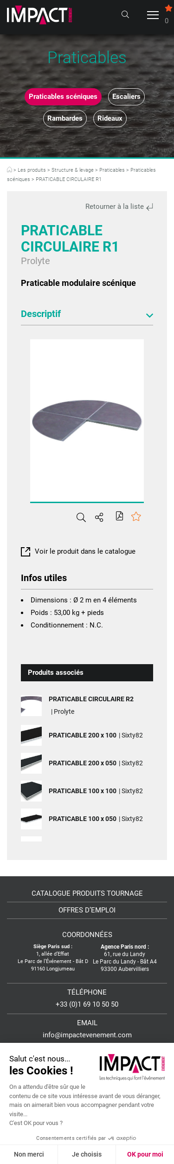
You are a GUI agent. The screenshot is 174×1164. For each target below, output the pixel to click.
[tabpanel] (87, 420)
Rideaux (109, 118)
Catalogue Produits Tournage (87, 893)
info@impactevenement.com (87, 1035)
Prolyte (35, 260)
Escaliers (126, 96)
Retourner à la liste (119, 206)
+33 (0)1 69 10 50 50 (87, 1004)
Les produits (32, 170)
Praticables (112, 170)
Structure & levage (73, 170)
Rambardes (65, 118)
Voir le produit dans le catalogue (78, 551)
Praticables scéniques (63, 96)
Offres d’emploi (87, 910)
